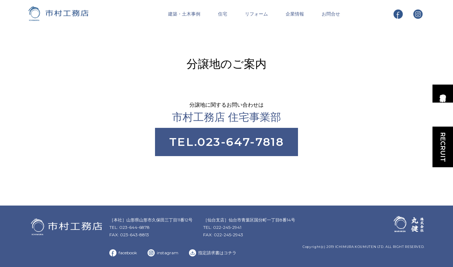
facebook (128, 252)
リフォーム (256, 14)
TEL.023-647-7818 (226, 142)
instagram (167, 252)
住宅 (222, 14)
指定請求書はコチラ (217, 252)
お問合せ (331, 14)
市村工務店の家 (443, 93)
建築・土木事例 (184, 14)
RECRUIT (443, 147)
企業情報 (295, 14)
